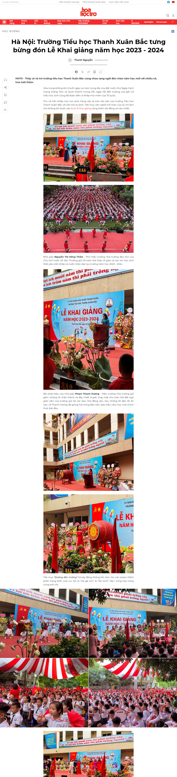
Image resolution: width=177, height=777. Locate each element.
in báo (94, 72)
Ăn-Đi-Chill (105, 22)
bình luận (100, 72)
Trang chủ (4, 22)
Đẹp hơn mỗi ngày (63, 22)
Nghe (5, 80)
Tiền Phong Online (69, 2)
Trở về (5, 109)
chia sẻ (76, 72)
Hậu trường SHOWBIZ (83, 22)
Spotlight (148, 22)
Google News (173, 31)
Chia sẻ (5, 87)
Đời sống (12, 22)
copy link (88, 72)
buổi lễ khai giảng (81, 108)
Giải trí (36, 22)
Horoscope (161, 22)
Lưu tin (5, 95)
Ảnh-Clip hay (120, 22)
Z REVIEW (135, 22)
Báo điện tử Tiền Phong (88, 12)
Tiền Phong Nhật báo (94, 2)
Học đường (47, 22)
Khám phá (24, 22)
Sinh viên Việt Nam (119, 2)
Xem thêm (173, 22)
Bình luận (5, 102)
